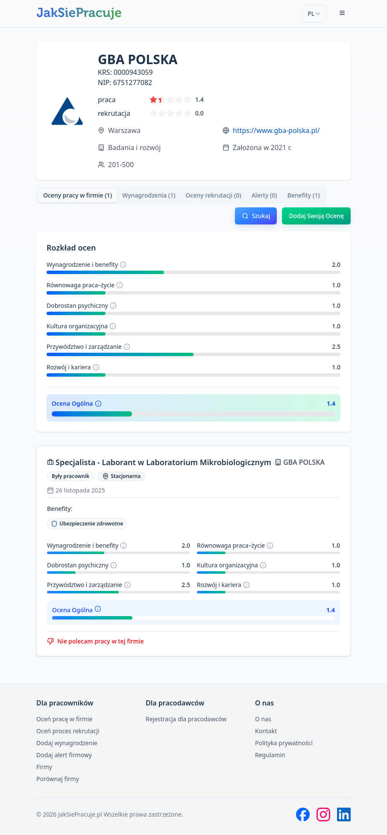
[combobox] (314, 13)
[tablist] (181, 195)
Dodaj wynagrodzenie (66, 743)
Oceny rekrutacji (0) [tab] (213, 195)
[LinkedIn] (344, 814)
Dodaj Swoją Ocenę (316, 216)
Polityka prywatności (284, 743)
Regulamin (270, 755)
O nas (263, 719)
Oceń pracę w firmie (64, 719)
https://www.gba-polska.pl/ (276, 130)
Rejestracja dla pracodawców (186, 719)
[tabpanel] (193, 431)
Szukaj (256, 216)
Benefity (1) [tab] (303, 195)
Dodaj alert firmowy (64, 755)
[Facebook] (303, 814)
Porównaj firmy (57, 779)
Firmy (44, 767)
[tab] (77, 195)
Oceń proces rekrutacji (68, 731)
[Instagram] (323, 814)
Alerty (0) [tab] (264, 195)
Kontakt (266, 731)
